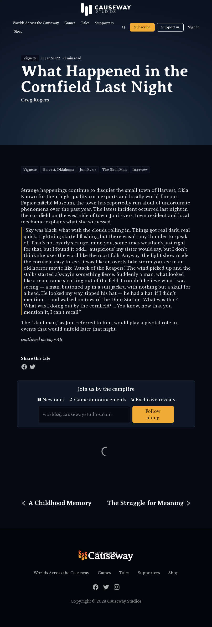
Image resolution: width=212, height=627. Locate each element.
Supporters (104, 23)
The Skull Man (114, 170)
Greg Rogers (35, 99)
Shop (18, 31)
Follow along (153, 414)
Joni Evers (88, 170)
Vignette (30, 58)
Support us (170, 27)
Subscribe (142, 27)
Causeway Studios (124, 601)
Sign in (193, 27)
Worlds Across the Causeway (36, 23)
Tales (85, 23)
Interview (140, 170)
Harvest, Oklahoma (58, 170)
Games (69, 23)
